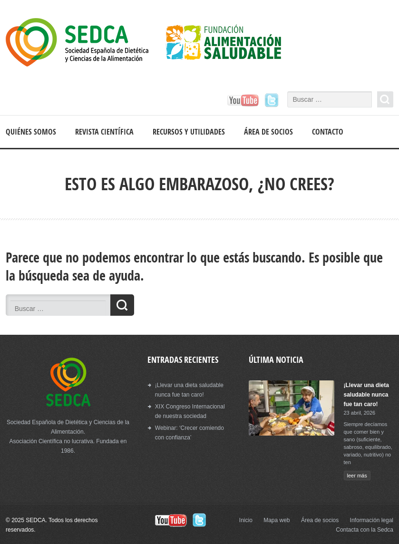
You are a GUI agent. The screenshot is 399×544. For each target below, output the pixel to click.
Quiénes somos (31, 131)
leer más (357, 475)
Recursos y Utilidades (189, 131)
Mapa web (276, 520)
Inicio (246, 520)
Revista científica (104, 131)
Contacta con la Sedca (364, 529)
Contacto (327, 131)
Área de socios (268, 131)
